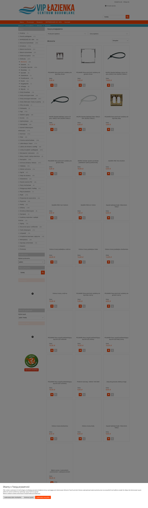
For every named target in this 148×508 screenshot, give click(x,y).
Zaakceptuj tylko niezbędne (12, 497)
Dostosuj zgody (29, 497)
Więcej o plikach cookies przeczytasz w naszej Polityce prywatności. (21, 493)
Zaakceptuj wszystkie (43, 497)
